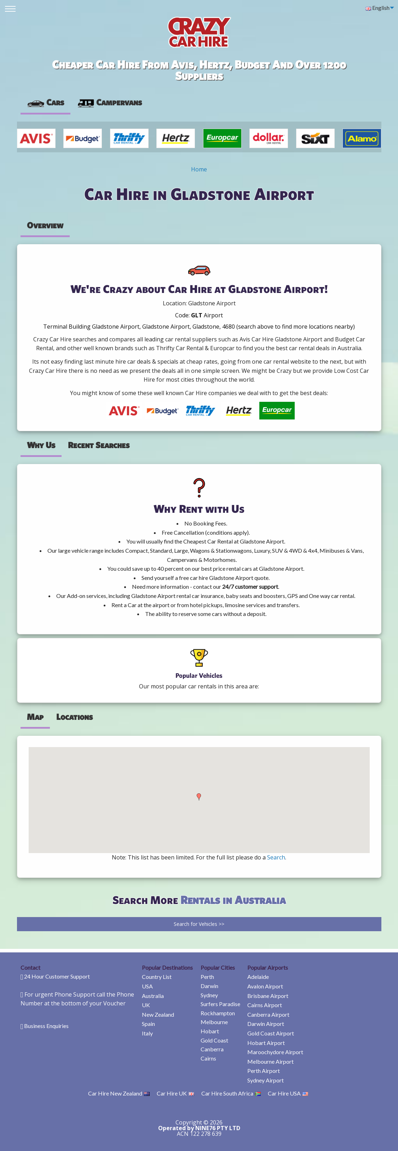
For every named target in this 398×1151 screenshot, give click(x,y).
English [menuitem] (377, 7)
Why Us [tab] (41, 445)
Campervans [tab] (109, 102)
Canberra (212, 1049)
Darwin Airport (265, 1023)
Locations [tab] (74, 717)
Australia (153, 995)
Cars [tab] (45, 102)
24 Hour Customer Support (57, 976)
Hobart (210, 1031)
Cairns (208, 1058)
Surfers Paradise (220, 1003)
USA (147, 986)
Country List (157, 976)
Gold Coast (214, 1040)
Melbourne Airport (270, 1061)
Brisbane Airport (267, 995)
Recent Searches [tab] (98, 445)
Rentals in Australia (233, 899)
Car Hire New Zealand (119, 1093)
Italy (147, 1033)
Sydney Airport (265, 1080)
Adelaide (258, 976)
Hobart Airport (266, 1042)
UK (146, 1005)
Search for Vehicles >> (199, 924)
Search (276, 857)
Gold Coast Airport (270, 1033)
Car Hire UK (175, 1093)
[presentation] (109, 102)
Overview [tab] (45, 225)
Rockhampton (218, 1013)
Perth (207, 976)
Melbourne (214, 1021)
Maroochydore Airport (275, 1052)
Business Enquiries (46, 1025)
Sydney (209, 995)
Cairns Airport (264, 1005)
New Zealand (158, 1014)
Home (199, 169)
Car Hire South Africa (231, 1093)
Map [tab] (35, 717)
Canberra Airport (268, 1014)
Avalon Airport (265, 986)
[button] (199, 796)
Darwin (209, 985)
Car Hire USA (288, 1093)
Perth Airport (263, 1070)
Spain (148, 1023)
